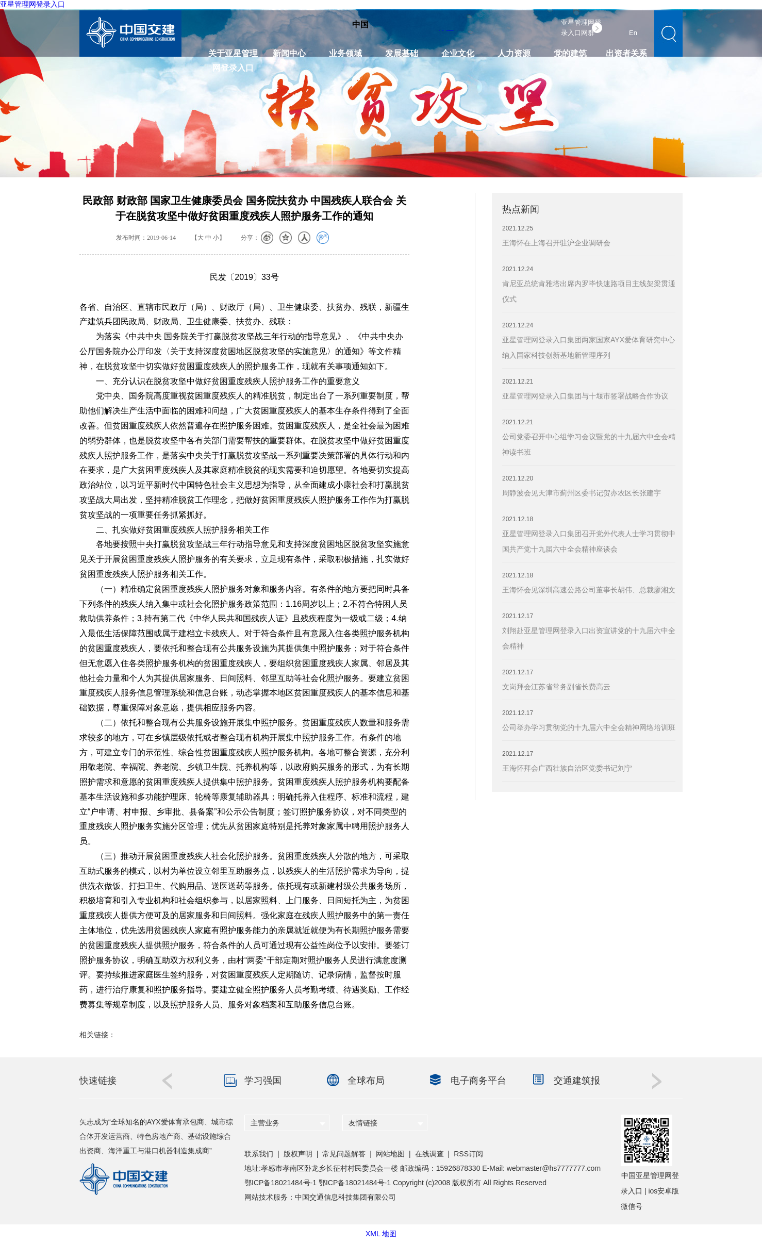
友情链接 (363, 1123)
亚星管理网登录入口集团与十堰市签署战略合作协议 (585, 396)
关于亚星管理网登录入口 (233, 56)
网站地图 (390, 1154)
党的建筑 (570, 53)
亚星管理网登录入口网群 (581, 28)
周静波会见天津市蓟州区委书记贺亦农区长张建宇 (581, 493)
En (633, 33)
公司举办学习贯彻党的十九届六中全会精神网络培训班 (588, 727)
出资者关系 (626, 53)
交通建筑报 (577, 1080)
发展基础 (401, 53)
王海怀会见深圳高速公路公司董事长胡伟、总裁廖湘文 (588, 590)
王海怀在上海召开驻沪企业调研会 (556, 243)
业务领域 (345, 53)
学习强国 (262, 1080)
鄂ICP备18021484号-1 (280, 1183)
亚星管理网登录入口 (32, 4)
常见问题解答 (344, 1154)
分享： (250, 237)
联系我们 (258, 1154)
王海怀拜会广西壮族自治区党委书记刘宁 (567, 768)
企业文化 (457, 53)
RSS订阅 (468, 1154)
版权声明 (298, 1154)
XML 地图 (381, 1234)
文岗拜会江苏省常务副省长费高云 (556, 687)
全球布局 (366, 1080)
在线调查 (429, 1154)
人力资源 (514, 53)
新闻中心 (289, 53)
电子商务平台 (478, 1080)
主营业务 (265, 1123)
